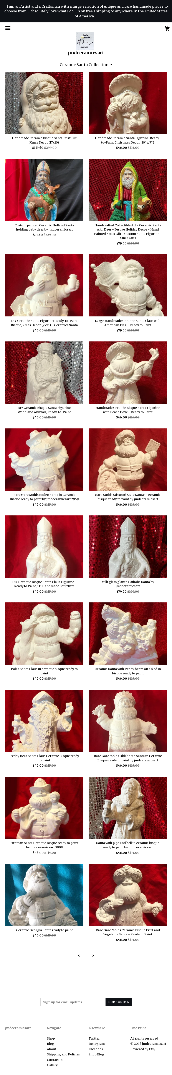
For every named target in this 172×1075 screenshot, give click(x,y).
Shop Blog (96, 1054)
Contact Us (55, 1060)
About (51, 1049)
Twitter (94, 1038)
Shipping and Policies (63, 1054)
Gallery (52, 1065)
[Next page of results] (93, 956)
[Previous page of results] (78, 956)
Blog (50, 1044)
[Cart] (167, 29)
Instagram (97, 1044)
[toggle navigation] (7, 28)
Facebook (96, 1049)
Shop (51, 1038)
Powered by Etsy (142, 1049)
